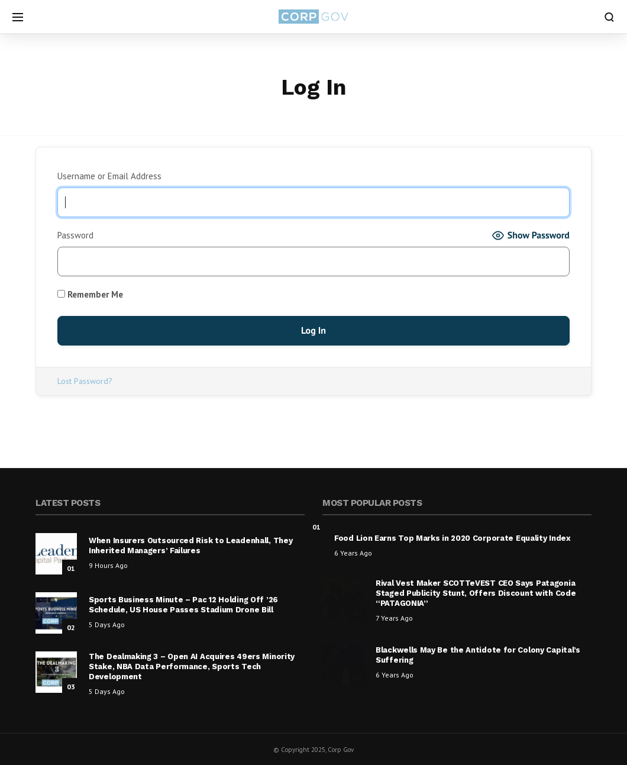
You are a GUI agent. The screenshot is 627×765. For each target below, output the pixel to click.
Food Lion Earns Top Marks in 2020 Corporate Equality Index (452, 538)
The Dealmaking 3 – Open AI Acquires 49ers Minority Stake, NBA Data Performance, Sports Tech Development (192, 666)
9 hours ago (108, 565)
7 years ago (394, 618)
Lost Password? (84, 381)
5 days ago (107, 624)
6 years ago (353, 552)
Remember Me (90, 294)
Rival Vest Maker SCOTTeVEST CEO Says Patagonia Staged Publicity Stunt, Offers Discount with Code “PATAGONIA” (476, 593)
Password (75, 235)
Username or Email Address (109, 176)
